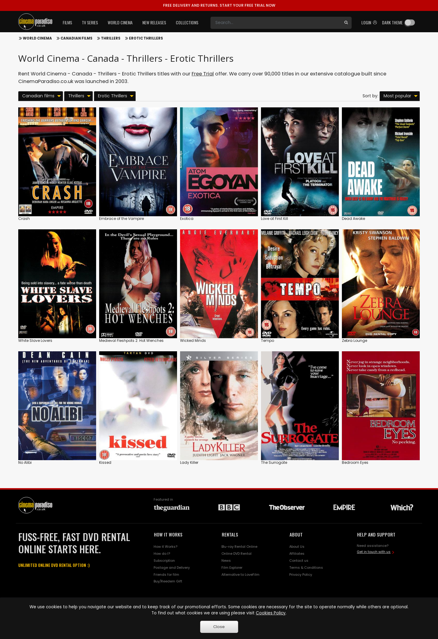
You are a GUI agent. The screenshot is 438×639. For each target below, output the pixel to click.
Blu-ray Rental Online (239, 546)
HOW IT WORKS (168, 534)
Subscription (164, 560)
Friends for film (166, 574)
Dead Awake (353, 218)
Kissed (105, 462)
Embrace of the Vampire (121, 218)
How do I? (162, 553)
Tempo (267, 340)
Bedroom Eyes (355, 462)
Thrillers (110, 38)
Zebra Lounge (354, 340)
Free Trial (203, 73)
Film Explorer (231, 567)
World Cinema (37, 38)
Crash (24, 218)
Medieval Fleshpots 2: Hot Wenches (131, 340)
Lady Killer (189, 462)
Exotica (186, 218)
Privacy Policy (300, 574)
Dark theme (392, 22)
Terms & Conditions (306, 567)
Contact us (298, 560)
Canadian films (76, 38)
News (226, 560)
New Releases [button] (154, 22)
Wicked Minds (193, 340)
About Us (296, 546)
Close (219, 626)
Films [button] (67, 22)
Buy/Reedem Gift (168, 581)
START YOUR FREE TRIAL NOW (219, 5)
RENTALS (230, 534)
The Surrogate (274, 462)
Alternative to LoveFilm (240, 574)
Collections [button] (187, 22)
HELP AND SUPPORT (376, 534)
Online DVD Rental (236, 553)
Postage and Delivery (172, 567)
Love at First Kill (274, 218)
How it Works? (165, 546)
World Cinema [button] (120, 22)
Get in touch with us (374, 551)
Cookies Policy (271, 613)
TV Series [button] (90, 22)
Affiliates (296, 553)
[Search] (275, 23)
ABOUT (296, 534)
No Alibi (25, 462)
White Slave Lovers (35, 340)
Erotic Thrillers (146, 38)
